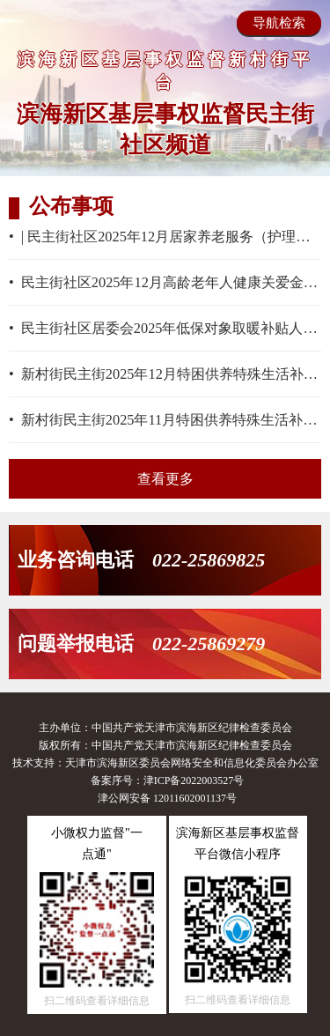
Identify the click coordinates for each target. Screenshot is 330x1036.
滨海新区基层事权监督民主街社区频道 (165, 129)
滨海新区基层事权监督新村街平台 (165, 71)
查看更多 (165, 478)
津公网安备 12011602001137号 (167, 798)
